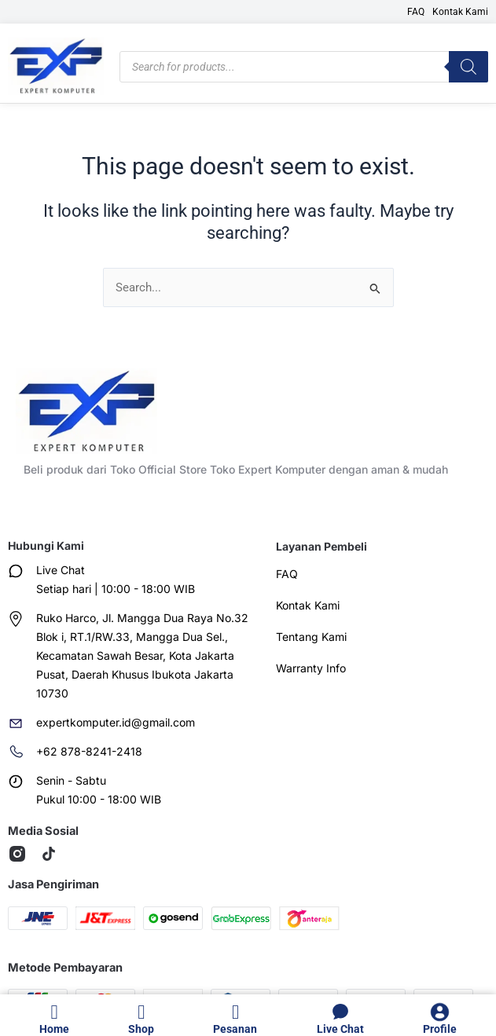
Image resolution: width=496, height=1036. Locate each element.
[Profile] (440, 1012)
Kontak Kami (460, 11)
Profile (440, 1029)
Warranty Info (311, 668)
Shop (141, 1029)
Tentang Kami (311, 636)
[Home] (54, 1012)
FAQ (415, 11)
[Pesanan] (235, 1012)
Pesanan (235, 1029)
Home (54, 1029)
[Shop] (141, 1012)
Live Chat (340, 1029)
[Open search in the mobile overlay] (303, 66)
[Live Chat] (340, 1012)
